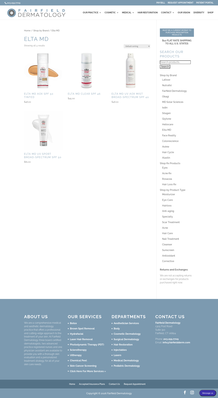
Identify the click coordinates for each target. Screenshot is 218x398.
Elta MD (166, 129)
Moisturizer (168, 194)
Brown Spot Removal (82, 328)
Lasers (117, 355)
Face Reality (169, 135)
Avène (165, 146)
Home (27, 30)
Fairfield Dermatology (174, 91)
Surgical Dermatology (126, 339)
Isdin (164, 107)
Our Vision (184, 13)
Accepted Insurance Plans (92, 384)
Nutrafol (167, 85)
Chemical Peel (78, 360)
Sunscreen (168, 250)
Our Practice (90, 13)
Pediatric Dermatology (127, 365)
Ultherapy (76, 355)
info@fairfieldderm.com (176, 342)
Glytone (166, 118)
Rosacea (167, 178)
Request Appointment (180, 3)
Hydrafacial (76, 333)
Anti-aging (168, 211)
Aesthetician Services (126, 323)
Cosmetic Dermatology (127, 333)
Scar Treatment (171, 222)
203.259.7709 (170, 339)
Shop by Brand (41, 30)
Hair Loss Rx (169, 184)
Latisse (166, 79)
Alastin (166, 157)
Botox (73, 323)
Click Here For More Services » (88, 371)
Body (117, 328)
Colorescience (170, 141)
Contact (166, 13)
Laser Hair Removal (81, 339)
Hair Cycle (168, 152)
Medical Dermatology (126, 360)
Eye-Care (167, 200)
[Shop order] (137, 46)
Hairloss (167, 205)
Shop (210, 13)
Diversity (198, 13)
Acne (165, 227)
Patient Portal (204, 3)
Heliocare (167, 124)
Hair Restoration (148, 13)
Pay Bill (160, 3)
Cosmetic (110, 13)
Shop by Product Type (172, 190)
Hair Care (167, 233)
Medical (126, 13)
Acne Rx (166, 173)
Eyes (165, 167)
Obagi (165, 96)
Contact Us (114, 384)
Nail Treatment (170, 238)
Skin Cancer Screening (83, 365)
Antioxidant (168, 255)
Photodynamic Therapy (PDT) (87, 344)
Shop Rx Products (170, 163)
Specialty (167, 216)
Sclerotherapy (78, 349)
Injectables (120, 349)
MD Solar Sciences (172, 102)
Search (165, 66)
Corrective (168, 261)
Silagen (166, 113)
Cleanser (167, 244)
